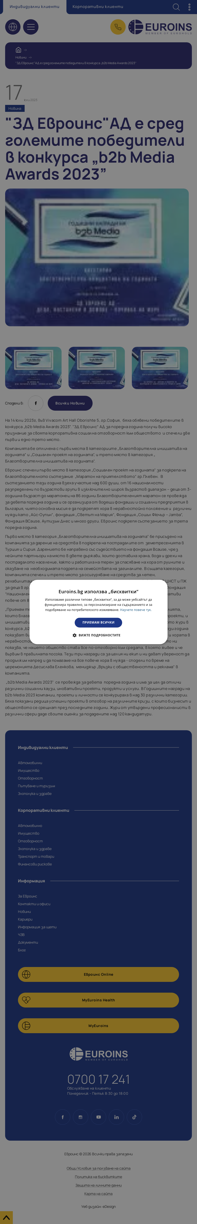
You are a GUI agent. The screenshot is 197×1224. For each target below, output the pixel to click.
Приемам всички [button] (99, 622)
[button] (98, 635)
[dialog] (98, 612)
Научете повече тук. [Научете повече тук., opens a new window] (136, 610)
